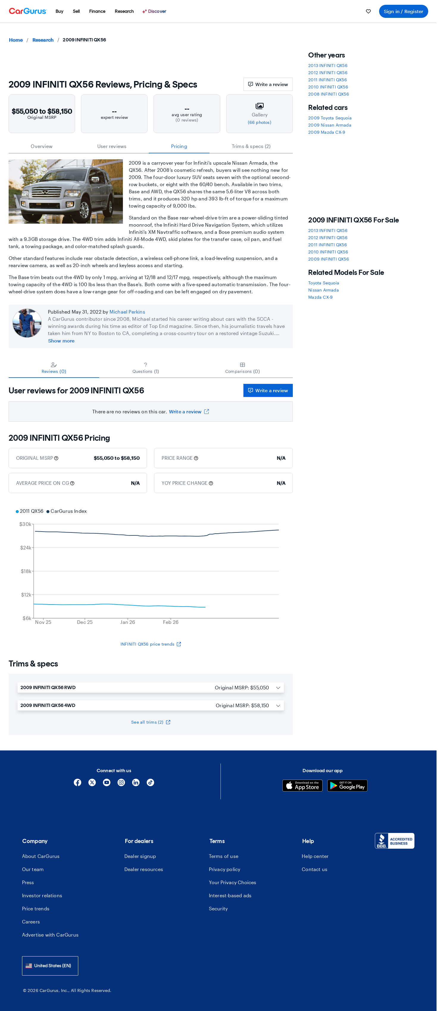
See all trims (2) (150, 722)
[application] (151, 567)
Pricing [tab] (179, 146)
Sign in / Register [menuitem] (403, 11)
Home (16, 40)
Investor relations (42, 895)
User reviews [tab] (111, 146)
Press (28, 882)
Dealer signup (140, 856)
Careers (31, 921)
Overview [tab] (42, 146)
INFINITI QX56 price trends (151, 644)
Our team (33, 869)
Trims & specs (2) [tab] (251, 146)
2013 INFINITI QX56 (328, 65)
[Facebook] (77, 784)
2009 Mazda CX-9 (326, 132)
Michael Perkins (127, 311)
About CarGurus (41, 856)
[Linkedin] (136, 784)
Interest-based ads (230, 895)
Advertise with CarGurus (50, 934)
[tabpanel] (151, 400)
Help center (315, 856)
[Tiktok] (150, 784)
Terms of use (223, 856)
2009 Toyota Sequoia (330, 117)
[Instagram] (121, 784)
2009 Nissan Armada (329, 124)
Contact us (314, 869)
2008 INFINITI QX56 (328, 93)
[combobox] (50, 966)
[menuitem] (59, 11)
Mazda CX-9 (320, 297)
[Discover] (155, 11)
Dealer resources (143, 869)
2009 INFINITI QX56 (328, 258)
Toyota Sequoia (323, 282)
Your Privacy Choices (232, 882)
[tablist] (151, 146)
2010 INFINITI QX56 (328, 86)
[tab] (54, 368)
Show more (61, 340)
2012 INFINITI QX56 (328, 72)
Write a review (268, 84)
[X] (92, 784)
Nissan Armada (323, 289)
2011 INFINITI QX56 (327, 79)
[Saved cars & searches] (368, 11)
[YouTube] (106, 784)
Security (218, 908)
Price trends (35, 908)
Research (43, 40)
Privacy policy (224, 869)
